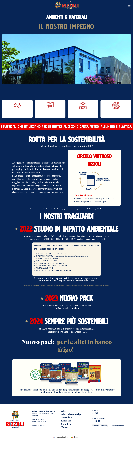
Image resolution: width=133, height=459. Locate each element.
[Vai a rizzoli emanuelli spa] (96, 421)
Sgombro (66, 424)
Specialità (66, 418)
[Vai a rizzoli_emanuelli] (99, 421)
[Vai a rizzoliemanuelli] (93, 421)
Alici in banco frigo (71, 414)
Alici (63, 411)
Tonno (64, 427)
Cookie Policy (104, 425)
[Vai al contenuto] (67, 5)
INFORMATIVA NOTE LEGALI (118, 425)
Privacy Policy (95, 425)
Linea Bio (66, 421)
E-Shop (95, 413)
